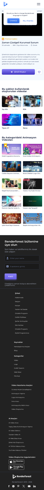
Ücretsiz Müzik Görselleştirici (21, 389)
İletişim (17, 301)
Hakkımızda (19, 297)
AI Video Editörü (14, 430)
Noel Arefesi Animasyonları (32, 156)
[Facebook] (9, 486)
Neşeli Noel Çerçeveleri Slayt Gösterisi (15, 191)
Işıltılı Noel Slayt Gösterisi (10, 225)
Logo (16, 364)
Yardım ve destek (21, 309)
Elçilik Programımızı (22, 333)
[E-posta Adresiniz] (22, 266)
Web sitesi (17, 372)
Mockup (17, 376)
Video (16, 360)
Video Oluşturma (17, 409)
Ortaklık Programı (21, 313)
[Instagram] (13, 486)
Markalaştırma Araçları (22, 346)
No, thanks (28, 21)
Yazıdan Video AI (14, 434)
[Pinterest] (18, 486)
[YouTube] (29, 486)
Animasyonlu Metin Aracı (20, 405)
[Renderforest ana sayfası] (5, 4)
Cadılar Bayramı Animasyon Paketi (14, 173)
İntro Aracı (15, 401)
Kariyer (17, 305)
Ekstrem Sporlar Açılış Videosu (12, 208)
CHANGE (13, 21)
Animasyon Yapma (18, 393)
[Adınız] (22, 258)
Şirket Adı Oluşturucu (16, 442)
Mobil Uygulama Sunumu (11, 156)
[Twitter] (23, 486)
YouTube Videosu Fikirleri (17, 450)
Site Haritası (19, 325)
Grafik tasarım (19, 368)
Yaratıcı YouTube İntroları (32, 191)
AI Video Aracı (14, 423)
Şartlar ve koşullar (21, 321)
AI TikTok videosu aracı (17, 446)
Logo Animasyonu (18, 397)
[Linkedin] (34, 486)
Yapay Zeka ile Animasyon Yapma (20, 427)
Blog (15, 350)
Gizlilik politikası (20, 317)
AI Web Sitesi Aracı (15, 438)
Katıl (10, 276)
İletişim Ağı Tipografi (30, 208)
